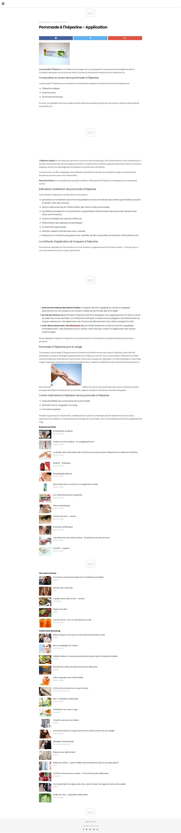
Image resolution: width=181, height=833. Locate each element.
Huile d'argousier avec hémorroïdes (68, 677)
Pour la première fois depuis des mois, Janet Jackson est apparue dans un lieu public (89, 784)
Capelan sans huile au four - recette (69, 598)
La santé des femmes (59, 22)
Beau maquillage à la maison (65, 645)
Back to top (91, 822)
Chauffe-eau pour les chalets (66, 720)
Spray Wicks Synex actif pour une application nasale (75, 484)
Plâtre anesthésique (61, 505)
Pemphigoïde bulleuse (62, 473)
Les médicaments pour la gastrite (67, 495)
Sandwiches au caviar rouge (65, 709)
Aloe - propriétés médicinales (65, 699)
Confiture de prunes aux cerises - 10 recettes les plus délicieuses (81, 773)
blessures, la (76, 325)
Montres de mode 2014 (63, 588)
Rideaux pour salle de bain (64, 752)
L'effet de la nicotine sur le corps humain (70, 688)
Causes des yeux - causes (64, 516)
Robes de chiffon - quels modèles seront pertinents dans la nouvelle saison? (86, 762)
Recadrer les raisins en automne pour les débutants (75, 667)
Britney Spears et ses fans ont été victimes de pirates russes (79, 635)
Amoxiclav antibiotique (63, 527)
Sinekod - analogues (62, 463)
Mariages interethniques (63, 741)
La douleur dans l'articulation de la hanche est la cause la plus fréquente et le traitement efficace (95, 452)
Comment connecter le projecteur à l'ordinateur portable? (78, 577)
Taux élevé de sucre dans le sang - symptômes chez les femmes (81, 537)
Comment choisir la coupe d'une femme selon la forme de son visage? (84, 730)
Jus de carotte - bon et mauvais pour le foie (72, 620)
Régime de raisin (60, 609)
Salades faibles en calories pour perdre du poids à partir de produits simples (85, 656)
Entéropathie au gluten (63, 431)
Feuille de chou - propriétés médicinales (70, 794)
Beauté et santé (44, 22)
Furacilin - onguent (61, 548)
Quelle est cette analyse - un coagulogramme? (73, 441)
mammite (49, 227)
